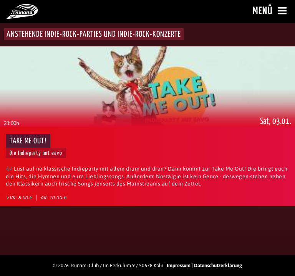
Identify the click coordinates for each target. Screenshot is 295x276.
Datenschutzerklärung (218, 265)
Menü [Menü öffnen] (271, 11)
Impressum (179, 265)
